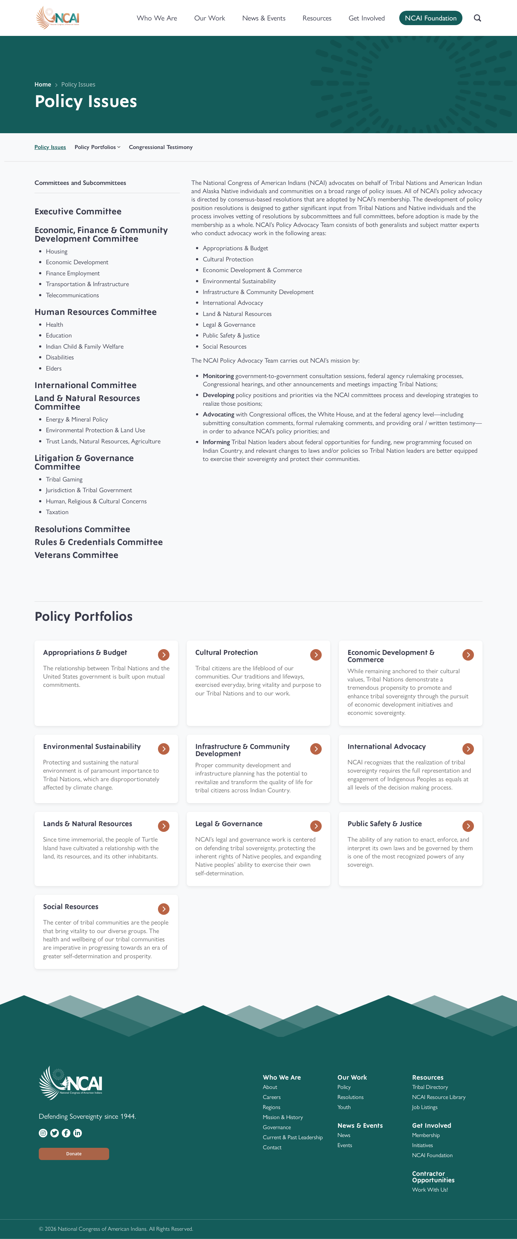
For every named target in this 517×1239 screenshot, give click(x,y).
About (270, 1087)
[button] (74, 1154)
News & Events (263, 18)
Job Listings (425, 1107)
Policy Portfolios (95, 147)
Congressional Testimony (161, 147)
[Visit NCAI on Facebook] (66, 1132)
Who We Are (157, 18)
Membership (426, 1135)
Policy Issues (78, 84)
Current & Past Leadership (293, 1137)
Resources (317, 18)
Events (344, 1145)
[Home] (57, 18)
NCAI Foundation (431, 17)
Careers (272, 1097)
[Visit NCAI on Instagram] (43, 1132)
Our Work (209, 18)
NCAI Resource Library (439, 1097)
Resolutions (350, 1097)
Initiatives (422, 1145)
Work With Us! (430, 1189)
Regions (271, 1107)
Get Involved (367, 18)
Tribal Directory (430, 1087)
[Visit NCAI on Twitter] (54, 1132)
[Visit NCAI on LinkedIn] (77, 1132)
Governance (277, 1127)
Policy (344, 1087)
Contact (272, 1147)
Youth (344, 1107)
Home (42, 84)
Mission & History (283, 1117)
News (343, 1135)
